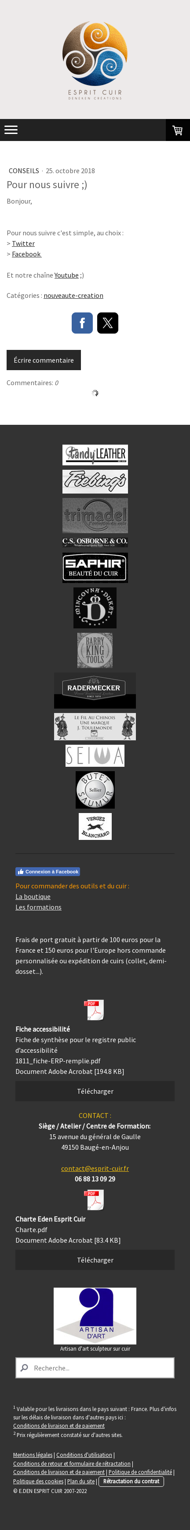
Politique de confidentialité (140, 1471)
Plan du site (81, 1481)
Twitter (23, 243)
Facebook (27, 253)
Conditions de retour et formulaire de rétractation (72, 1463)
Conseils (24, 170)
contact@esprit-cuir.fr (95, 1168)
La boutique (33, 896)
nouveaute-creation (73, 295)
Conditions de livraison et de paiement (59, 1425)
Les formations (38, 906)
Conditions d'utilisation (84, 1454)
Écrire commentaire (44, 360)
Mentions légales (32, 1454)
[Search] (95, 1367)
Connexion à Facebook (47, 871)
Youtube (67, 275)
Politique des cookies (38, 1481)
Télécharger (95, 1091)
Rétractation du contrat (131, 1481)
